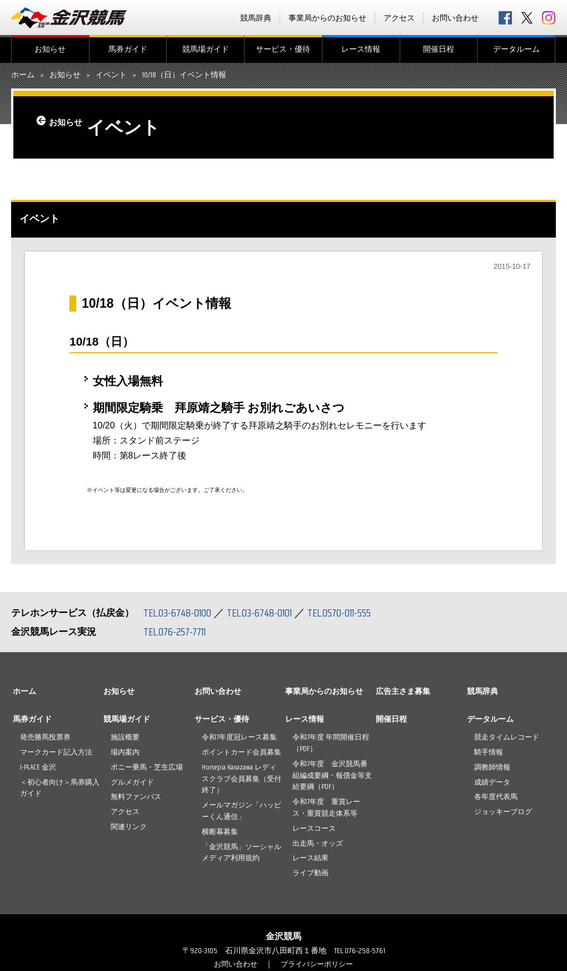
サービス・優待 (283, 49)
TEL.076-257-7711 (177, 631)
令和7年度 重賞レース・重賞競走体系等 (326, 807)
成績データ (492, 782)
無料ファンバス (136, 796)
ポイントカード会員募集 (241, 752)
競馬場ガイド (205, 49)
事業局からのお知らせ (327, 17)
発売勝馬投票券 (45, 737)
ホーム (22, 75)
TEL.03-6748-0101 (266, 613)
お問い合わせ (455, 17)
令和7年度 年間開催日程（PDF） (330, 743)
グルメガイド (132, 782)
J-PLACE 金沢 (38, 767)
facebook (505, 18)
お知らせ (50, 49)
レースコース (314, 828)
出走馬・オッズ (317, 843)
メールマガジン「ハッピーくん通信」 (241, 810)
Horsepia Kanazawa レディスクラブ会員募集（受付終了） (241, 778)
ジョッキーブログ (503, 811)
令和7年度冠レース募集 (239, 737)
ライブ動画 (310, 873)
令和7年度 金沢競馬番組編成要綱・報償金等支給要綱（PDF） (332, 775)
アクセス (399, 17)
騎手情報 (488, 752)
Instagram (548, 18)
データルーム (516, 49)
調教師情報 (492, 767)
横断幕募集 (220, 831)
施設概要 (125, 737)
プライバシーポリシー (318, 964)
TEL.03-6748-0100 (179, 613)
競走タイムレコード (506, 737)
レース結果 (310, 858)
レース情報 (360, 49)
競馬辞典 (255, 17)
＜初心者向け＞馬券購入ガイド (60, 788)
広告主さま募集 (403, 691)
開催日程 (438, 49)
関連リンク (129, 826)
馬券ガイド (127, 49)
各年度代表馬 (496, 796)
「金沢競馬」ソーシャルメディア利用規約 (241, 852)
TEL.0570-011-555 (350, 613)
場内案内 (125, 752)
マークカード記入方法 (56, 752)
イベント (111, 75)
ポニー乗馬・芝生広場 (147, 767)
